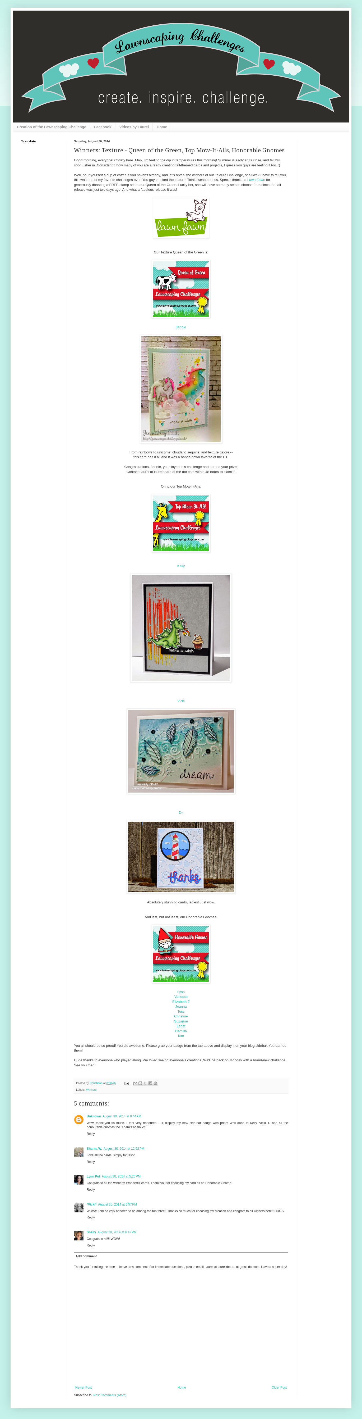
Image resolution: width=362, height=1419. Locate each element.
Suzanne (181, 1021)
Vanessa (181, 997)
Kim (181, 1036)
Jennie (181, 327)
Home (162, 127)
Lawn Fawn (256, 180)
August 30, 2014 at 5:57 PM (117, 1204)
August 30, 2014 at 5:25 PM (121, 1176)
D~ (181, 813)
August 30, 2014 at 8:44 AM (122, 1116)
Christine (181, 1016)
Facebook (102, 127)
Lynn (181, 992)
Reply (91, 1134)
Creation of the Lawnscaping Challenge (51, 127)
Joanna (181, 1006)
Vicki (181, 701)
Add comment (86, 1256)
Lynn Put (93, 1176)
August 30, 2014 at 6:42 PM (117, 1232)
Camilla (181, 1031)
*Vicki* (91, 1204)
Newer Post (83, 1387)
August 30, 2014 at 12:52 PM (124, 1148)
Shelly (91, 1232)
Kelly (181, 566)
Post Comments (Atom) (109, 1395)
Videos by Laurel (134, 127)
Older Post (279, 1387)
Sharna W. (94, 1148)
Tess (180, 1011)
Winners (91, 1089)
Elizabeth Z (181, 1002)
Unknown (94, 1116)
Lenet (181, 1026)
